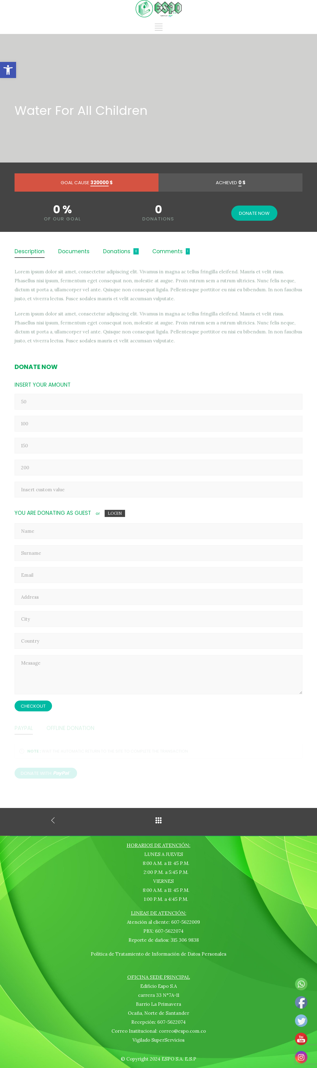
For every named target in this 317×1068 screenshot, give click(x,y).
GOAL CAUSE (87, 182)
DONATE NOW (254, 213)
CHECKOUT (33, 706)
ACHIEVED (230, 182)
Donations (116, 251)
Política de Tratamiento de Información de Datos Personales (158, 954)
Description (30, 251)
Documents (73, 251)
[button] (8, 70)
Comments (167, 251)
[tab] (30, 252)
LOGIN (115, 513)
